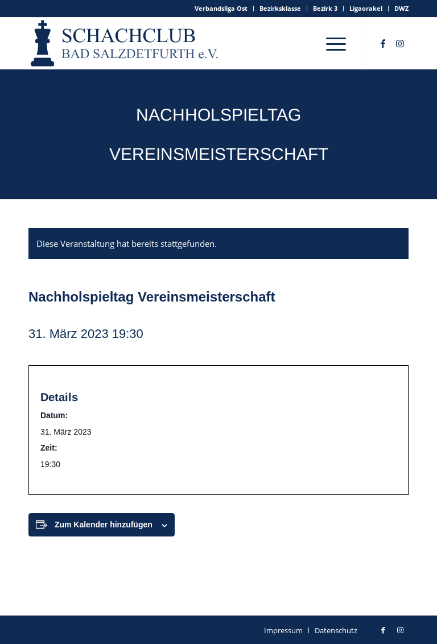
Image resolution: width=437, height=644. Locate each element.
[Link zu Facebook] (382, 43)
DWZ (401, 8)
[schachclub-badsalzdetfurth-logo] (125, 43)
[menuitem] (221, 8)
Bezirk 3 (325, 8)
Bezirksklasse (280, 8)
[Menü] (336, 43)
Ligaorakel (365, 8)
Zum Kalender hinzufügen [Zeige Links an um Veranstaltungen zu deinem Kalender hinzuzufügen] (103, 524)
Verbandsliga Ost (221, 8)
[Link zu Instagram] (400, 43)
